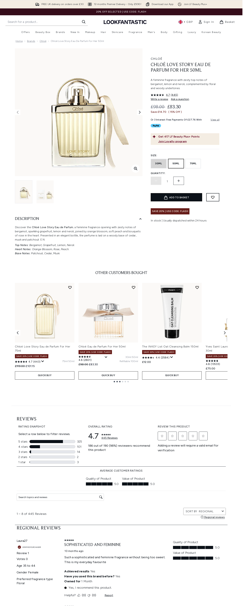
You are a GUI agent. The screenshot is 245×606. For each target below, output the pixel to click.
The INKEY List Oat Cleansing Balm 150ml (170, 391)
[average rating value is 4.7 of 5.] (161, 95)
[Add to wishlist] (212, 197)
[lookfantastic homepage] (125, 22)
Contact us (79, 601)
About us (155, 576)
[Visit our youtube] (194, 544)
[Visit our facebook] (169, 544)
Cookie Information (122, 584)
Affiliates (155, 601)
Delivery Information (84, 593)
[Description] (78, 219)
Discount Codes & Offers (164, 597)
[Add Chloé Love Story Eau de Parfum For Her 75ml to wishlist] (70, 332)
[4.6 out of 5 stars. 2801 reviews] (91, 403)
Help (75, 576)
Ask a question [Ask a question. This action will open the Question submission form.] (180, 99)
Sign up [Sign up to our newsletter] (107, 544)
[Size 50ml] (71, 406)
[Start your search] (46, 22)
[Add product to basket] (176, 197)
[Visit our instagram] (185, 544)
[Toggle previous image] (17, 112)
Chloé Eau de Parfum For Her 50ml (102, 391)
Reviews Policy (119, 597)
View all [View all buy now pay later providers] (215, 119)
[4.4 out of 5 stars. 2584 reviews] (155, 402)
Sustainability (119, 593)
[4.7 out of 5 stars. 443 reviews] (27, 406)
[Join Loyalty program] (188, 141)
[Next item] (225, 377)
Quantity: (158, 173)
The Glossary (157, 580)
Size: (154, 155)
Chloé (43, 41)
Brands (31, 41)
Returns (77, 588)
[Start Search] (84, 22)
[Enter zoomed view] (136, 168)
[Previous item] (17, 377)
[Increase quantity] (178, 181)
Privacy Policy (119, 580)
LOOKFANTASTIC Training (203, 588)
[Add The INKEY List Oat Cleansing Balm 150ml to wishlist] (197, 332)
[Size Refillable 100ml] (129, 406)
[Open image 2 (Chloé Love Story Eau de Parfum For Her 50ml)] (45, 191)
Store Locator (197, 576)
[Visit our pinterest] (210, 544)
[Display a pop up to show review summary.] (42, 406)
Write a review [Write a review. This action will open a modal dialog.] (159, 99)
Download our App (83, 580)
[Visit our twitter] (177, 544)
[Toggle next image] (139, 112)
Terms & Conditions (122, 576)
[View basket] (227, 22)
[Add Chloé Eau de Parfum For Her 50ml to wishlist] (133, 332)
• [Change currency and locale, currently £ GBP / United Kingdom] (185, 22)
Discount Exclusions (84, 584)
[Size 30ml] (128, 402)
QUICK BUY (44, 420)
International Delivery (85, 597)
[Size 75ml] (65, 406)
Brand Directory (159, 584)
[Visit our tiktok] (202, 544)
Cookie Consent (25, 601)
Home (19, 41)
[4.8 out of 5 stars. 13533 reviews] (218, 407)
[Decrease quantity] (156, 181)
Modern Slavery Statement (126, 588)
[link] (206, 22)
